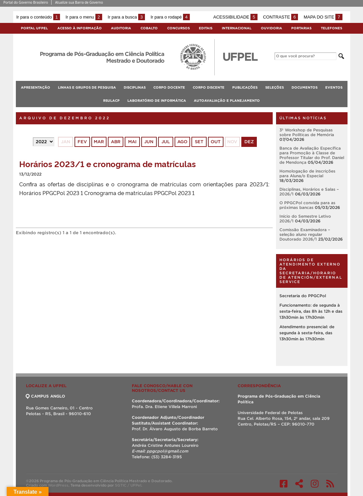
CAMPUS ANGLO (45, 396)
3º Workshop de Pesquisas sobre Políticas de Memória (306, 132)
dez (249, 141)
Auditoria (121, 28)
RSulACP (111, 100)
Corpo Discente (208, 87)
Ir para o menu (84, 17)
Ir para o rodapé (170, 17)
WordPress (58, 485)
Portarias (301, 28)
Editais (205, 28)
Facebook (284, 483)
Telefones (331, 28)
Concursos (178, 28)
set (199, 141)
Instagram (315, 483)
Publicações (245, 87)
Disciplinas (135, 87)
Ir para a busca (126, 17)
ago (182, 141)
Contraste (280, 17)
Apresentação (35, 87)
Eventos (333, 87)
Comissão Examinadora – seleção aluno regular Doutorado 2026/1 (304, 234)
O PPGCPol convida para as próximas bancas (307, 205)
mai (132, 141)
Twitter (299, 483)
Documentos (304, 87)
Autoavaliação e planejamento (227, 100)
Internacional (236, 28)
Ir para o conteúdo (38, 17)
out (215, 141)
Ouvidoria (271, 28)
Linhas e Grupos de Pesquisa (87, 87)
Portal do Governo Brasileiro (25, 2)
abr (115, 141)
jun (148, 141)
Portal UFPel (34, 28)
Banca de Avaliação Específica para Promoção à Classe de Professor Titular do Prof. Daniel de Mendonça (311, 155)
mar (99, 141)
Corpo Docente (169, 87)
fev (82, 141)
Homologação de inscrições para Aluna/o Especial (307, 173)
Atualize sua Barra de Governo (79, 2)
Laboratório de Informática (156, 100)
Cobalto (149, 28)
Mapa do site (323, 17)
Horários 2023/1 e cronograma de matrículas (107, 163)
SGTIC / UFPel (128, 485)
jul (165, 141)
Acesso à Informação (79, 28)
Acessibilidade (235, 17)
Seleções (274, 87)
